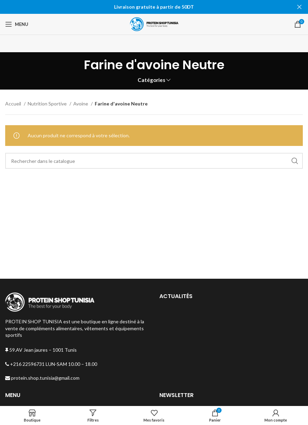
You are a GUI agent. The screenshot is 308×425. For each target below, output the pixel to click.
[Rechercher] (154, 161)
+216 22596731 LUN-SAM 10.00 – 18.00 (51, 364)
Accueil (13, 104)
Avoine (81, 104)
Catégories (151, 80)
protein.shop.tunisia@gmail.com (42, 378)
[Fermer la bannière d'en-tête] (299, 7)
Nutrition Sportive (48, 104)
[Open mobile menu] (17, 24)
